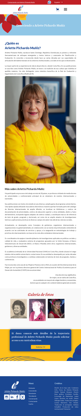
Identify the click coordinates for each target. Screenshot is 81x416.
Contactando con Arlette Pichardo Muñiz (21, 2)
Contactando (33, 401)
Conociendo (33, 391)
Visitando (32, 388)
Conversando (33, 399)
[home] (22, 9)
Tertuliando (32, 396)
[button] (58, 2)
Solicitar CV (40, 347)
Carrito (31, 404)
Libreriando (32, 393)
